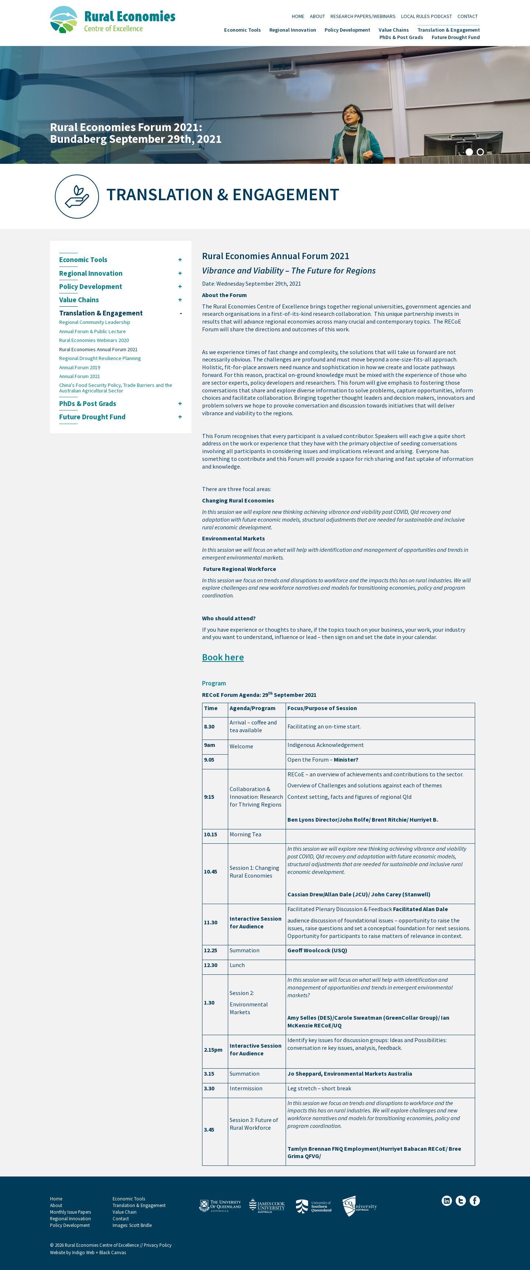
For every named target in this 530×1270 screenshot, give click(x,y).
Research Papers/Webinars (363, 16)
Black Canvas (112, 1252)
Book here (223, 657)
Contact (467, 16)
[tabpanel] (265, 105)
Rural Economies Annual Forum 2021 (98, 349)
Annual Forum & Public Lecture (92, 331)
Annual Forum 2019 (79, 367)
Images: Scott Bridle (132, 1225)
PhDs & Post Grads (401, 36)
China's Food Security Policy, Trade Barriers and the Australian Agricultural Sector (115, 387)
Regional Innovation (292, 29)
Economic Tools (242, 29)
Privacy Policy (158, 1245)
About (317, 16)
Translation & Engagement (448, 29)
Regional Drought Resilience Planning (100, 358)
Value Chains (394, 29)
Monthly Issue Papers (70, 1212)
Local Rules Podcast (426, 16)
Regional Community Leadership (94, 322)
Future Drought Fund (456, 36)
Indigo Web (84, 1252)
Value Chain (125, 1212)
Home (298, 16)
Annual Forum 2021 (79, 376)
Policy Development (347, 29)
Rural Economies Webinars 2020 (94, 340)
